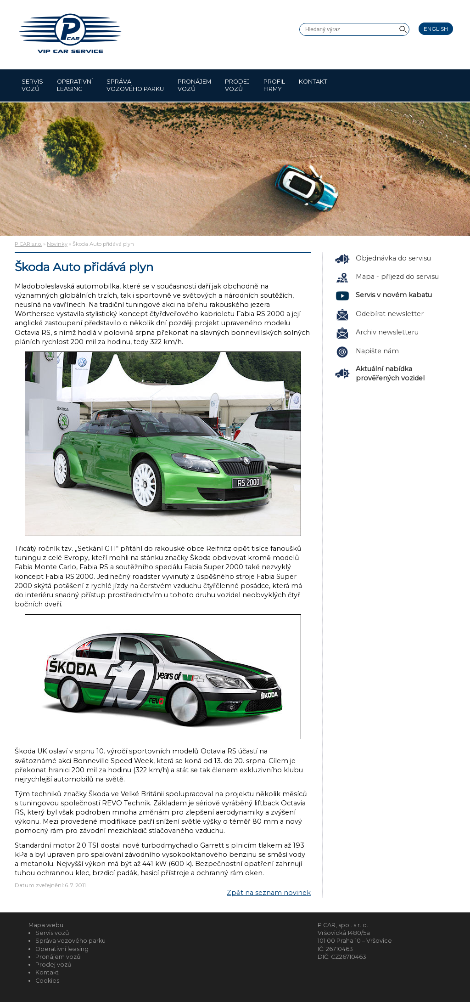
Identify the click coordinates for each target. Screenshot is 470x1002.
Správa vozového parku (135, 85)
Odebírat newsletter (390, 314)
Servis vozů (32, 85)
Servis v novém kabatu (394, 295)
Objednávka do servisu (393, 258)
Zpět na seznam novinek (269, 893)
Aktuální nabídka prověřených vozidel (390, 373)
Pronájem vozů (194, 85)
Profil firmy (274, 85)
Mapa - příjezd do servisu (397, 276)
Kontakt (313, 85)
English (436, 28)
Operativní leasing (75, 85)
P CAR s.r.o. (28, 244)
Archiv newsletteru (387, 332)
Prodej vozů (237, 85)
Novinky (57, 244)
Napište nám (377, 351)
